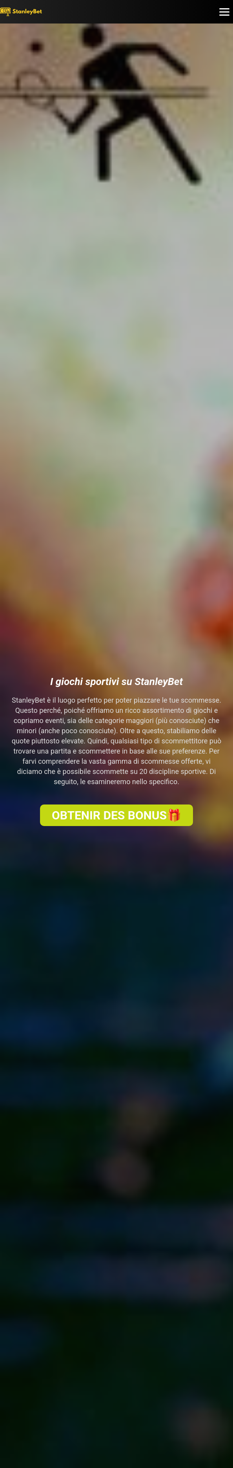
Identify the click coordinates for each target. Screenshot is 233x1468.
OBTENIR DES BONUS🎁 (116, 815)
